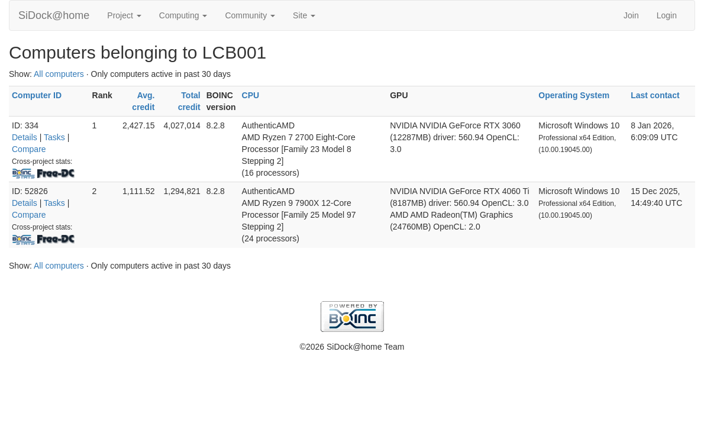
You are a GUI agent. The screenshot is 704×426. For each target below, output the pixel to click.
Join (631, 15)
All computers (59, 74)
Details (24, 137)
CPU (251, 95)
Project (124, 15)
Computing (183, 15)
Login (667, 15)
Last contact (655, 95)
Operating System (573, 95)
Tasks (54, 137)
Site (304, 15)
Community (250, 15)
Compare (29, 149)
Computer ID (37, 95)
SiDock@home (53, 15)
